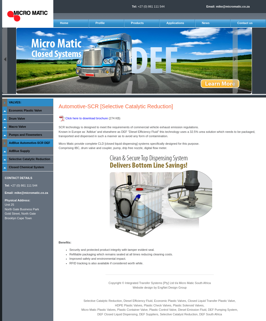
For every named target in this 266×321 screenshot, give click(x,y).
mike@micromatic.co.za (233, 6)
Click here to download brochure (87, 118)
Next (235, 60)
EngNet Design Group (172, 287)
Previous (4, 60)
